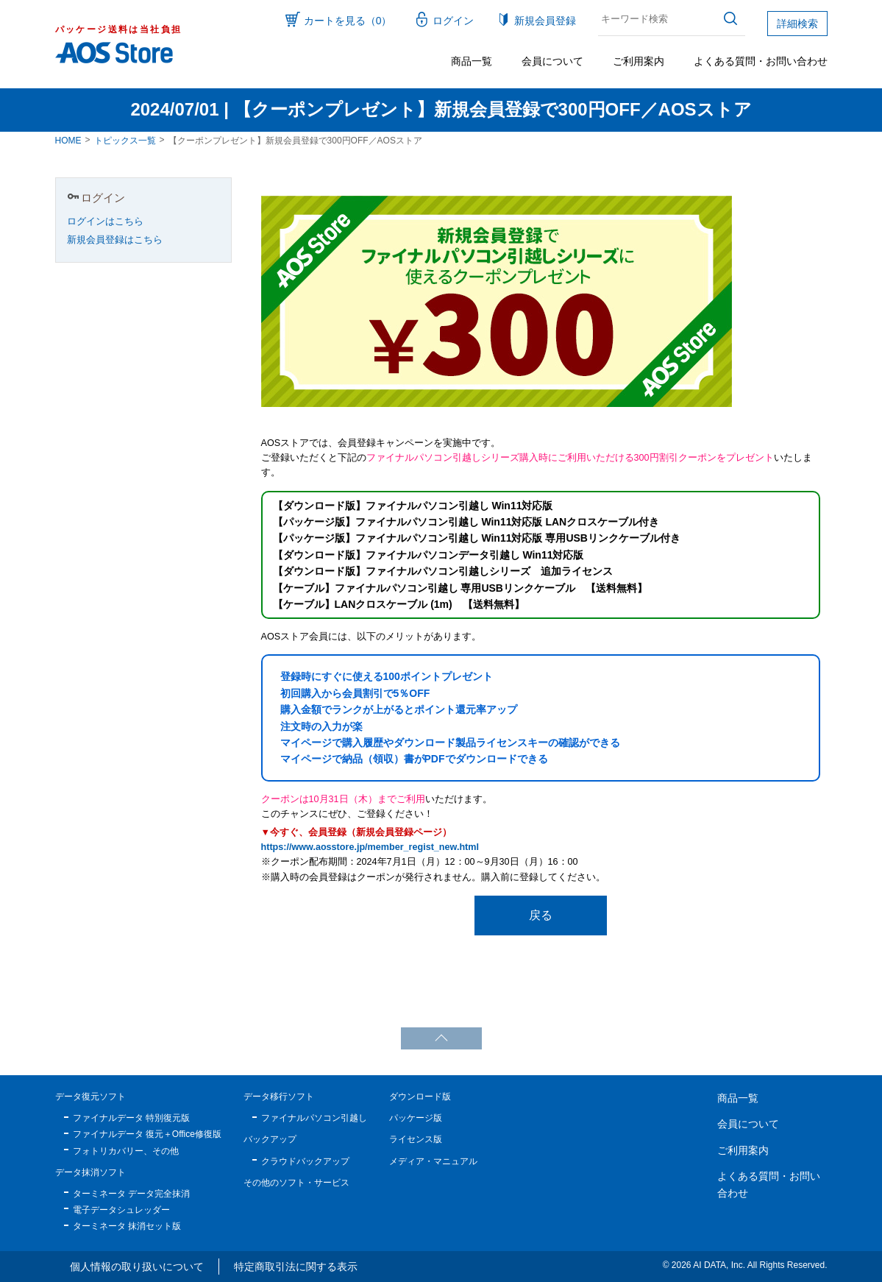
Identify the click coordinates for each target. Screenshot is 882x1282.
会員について (552, 61)
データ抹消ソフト (90, 1172)
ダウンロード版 (420, 1096)
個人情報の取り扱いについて (137, 1266)
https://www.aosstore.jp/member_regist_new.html (370, 847)
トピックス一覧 (125, 140)
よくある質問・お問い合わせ (761, 61)
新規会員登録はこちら (115, 240)
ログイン (453, 20)
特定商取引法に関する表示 (296, 1266)
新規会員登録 (545, 20)
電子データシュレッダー (121, 1210)
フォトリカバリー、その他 (126, 1151)
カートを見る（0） (348, 20)
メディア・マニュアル (433, 1161)
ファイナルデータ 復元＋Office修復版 (147, 1134)
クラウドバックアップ (305, 1161)
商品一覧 (471, 61)
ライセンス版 (415, 1139)
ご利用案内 (638, 61)
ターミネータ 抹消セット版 (127, 1226)
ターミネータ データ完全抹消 (131, 1194)
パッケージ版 (415, 1118)
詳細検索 (797, 23)
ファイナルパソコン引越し (314, 1118)
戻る (540, 915)
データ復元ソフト (90, 1096)
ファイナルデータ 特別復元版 (131, 1118)
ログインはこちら (105, 221)
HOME (68, 140)
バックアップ (269, 1139)
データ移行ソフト (278, 1096)
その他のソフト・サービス (296, 1182)
